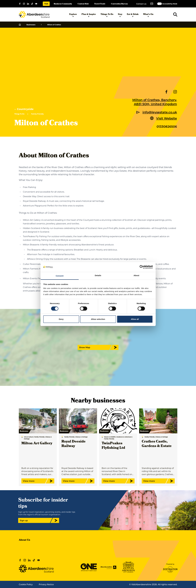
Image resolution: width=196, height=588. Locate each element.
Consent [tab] (59, 276)
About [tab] (136, 275)
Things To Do (106, 15)
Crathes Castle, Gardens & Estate (157, 444)
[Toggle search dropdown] (175, 14)
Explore (73, 15)
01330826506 (167, 126)
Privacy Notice (46, 584)
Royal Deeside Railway (73, 444)
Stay (120, 15)
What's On (148, 15)
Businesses (31, 25)
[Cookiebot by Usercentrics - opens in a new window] (141, 267)
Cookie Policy (26, 584)
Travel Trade (99, 4)
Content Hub (83, 4)
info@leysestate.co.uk (159, 112)
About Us (24, 540)
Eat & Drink (133, 15)
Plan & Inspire (89, 15)
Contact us (141, 4)
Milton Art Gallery (36, 444)
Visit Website (166, 118)
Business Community (63, 4)
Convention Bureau (119, 4)
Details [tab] (98, 275)
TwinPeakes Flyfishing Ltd (113, 446)
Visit (46, 4)
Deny (61, 319)
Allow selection (98, 319)
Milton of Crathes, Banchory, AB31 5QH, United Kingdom (154, 102)
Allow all (135, 319)
